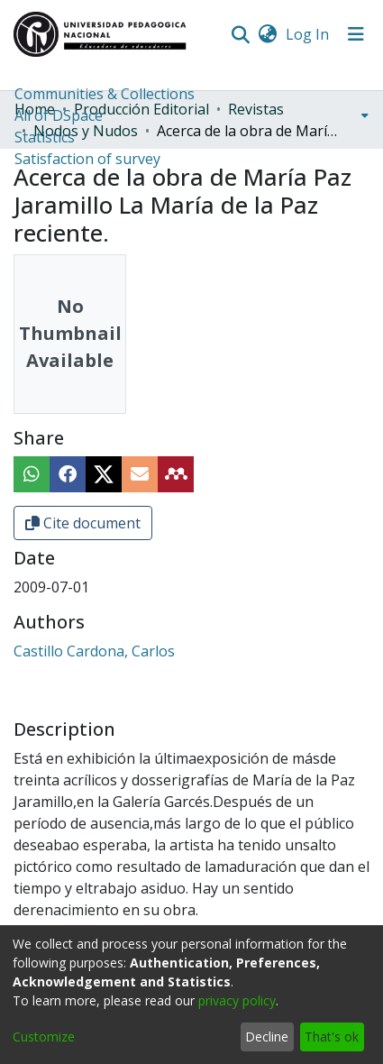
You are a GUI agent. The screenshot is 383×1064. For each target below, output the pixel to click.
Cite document (83, 523)
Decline (266, 1036)
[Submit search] (240, 34)
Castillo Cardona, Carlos (94, 651)
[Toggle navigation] (355, 34)
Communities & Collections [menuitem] (104, 94)
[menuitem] (267, 34)
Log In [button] (308, 34)
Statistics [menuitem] (44, 137)
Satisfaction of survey (87, 159)
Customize (44, 1036)
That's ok (332, 1036)
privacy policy (237, 1000)
